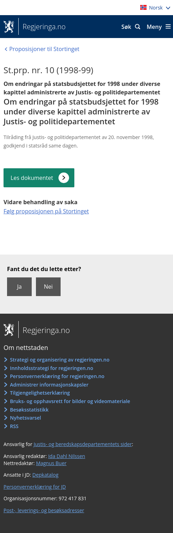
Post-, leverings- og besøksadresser (44, 510)
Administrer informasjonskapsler (49, 384)
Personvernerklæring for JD (35, 486)
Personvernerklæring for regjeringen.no (57, 376)
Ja (19, 286)
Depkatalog (45, 474)
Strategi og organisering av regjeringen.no (60, 359)
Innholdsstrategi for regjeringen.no (51, 368)
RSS (14, 426)
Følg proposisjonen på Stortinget (46, 211)
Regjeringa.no (42, 26)
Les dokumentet (32, 178)
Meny (154, 27)
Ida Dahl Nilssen (66, 456)
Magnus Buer (51, 463)
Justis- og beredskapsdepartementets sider (82, 444)
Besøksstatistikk (29, 409)
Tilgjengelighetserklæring (40, 392)
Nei (48, 286)
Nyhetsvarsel (25, 417)
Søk (126, 27)
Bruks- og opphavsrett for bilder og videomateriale (70, 401)
